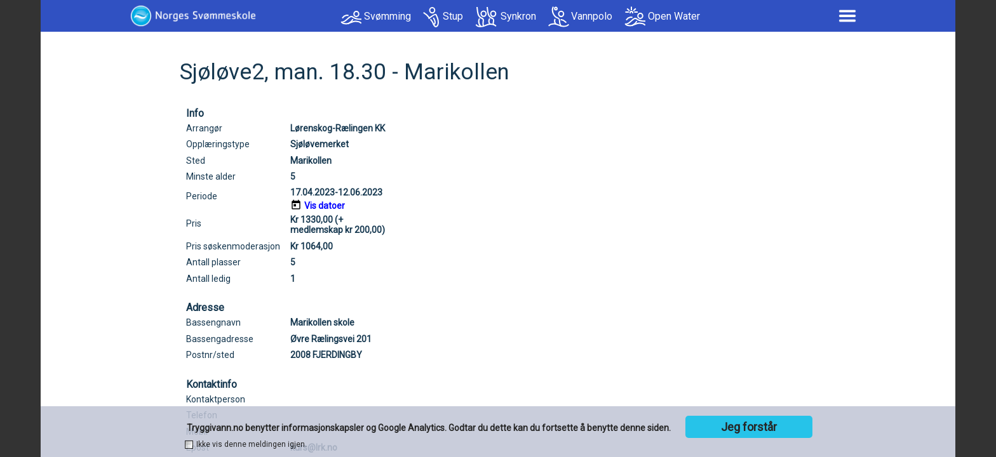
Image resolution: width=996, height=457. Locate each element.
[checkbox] (189, 444)
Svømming (387, 16)
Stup (453, 16)
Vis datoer (324, 206)
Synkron (518, 16)
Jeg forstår (749, 427)
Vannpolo (591, 16)
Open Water (674, 16)
